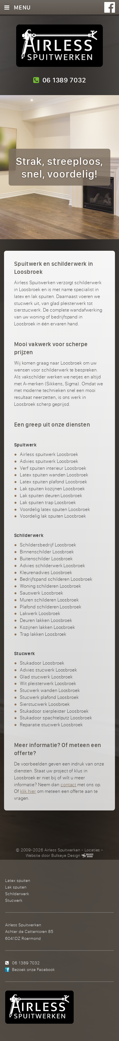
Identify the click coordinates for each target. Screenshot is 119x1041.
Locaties (92, 850)
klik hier (28, 791)
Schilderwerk (17, 893)
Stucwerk (14, 900)
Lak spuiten (16, 887)
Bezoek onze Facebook (33, 969)
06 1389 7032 (59, 80)
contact (69, 784)
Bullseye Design (65, 855)
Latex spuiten (17, 880)
